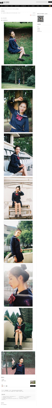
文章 (38, 28)
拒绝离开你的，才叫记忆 (22, 398)
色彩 (22, 391)
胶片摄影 (17, 391)
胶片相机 (20, 391)
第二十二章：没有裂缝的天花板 (23, 397)
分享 (6, 391)
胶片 (14, 391)
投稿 (8, 391)
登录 (2, 404)
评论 (38, 29)
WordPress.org (39, 31)
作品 (4, 391)
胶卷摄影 (12, 391)
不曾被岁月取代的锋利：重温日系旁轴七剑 (9, 396)
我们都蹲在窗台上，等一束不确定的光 (24, 396)
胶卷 (2, 18)
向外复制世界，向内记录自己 (7, 397)
